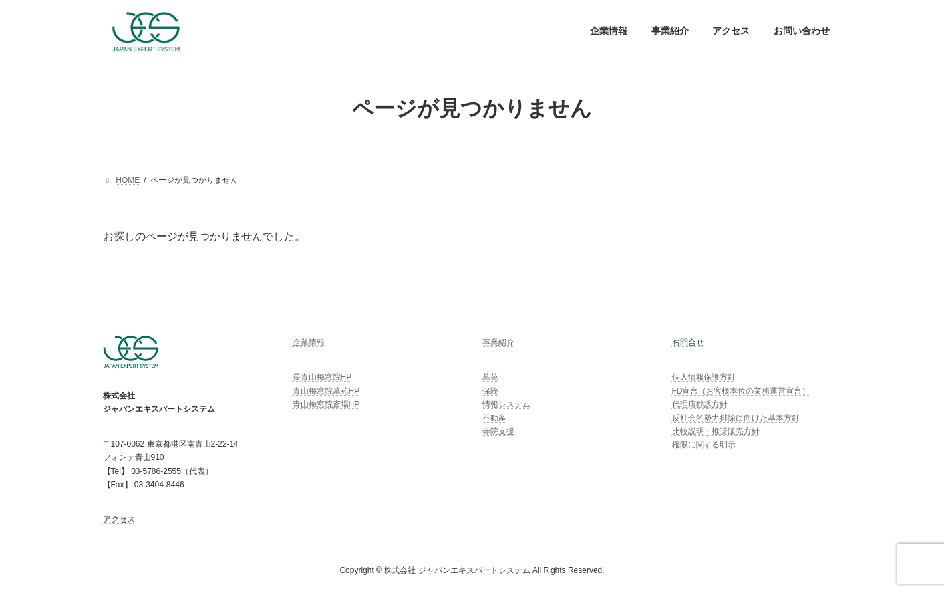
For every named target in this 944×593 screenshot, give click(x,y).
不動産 (494, 418)
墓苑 (490, 377)
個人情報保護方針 (704, 377)
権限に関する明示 (704, 445)
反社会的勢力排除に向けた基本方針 (736, 418)
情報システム (506, 404)
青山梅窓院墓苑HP (326, 391)
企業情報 (309, 342)
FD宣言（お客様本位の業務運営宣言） (741, 391)
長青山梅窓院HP (322, 377)
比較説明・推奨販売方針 (716, 431)
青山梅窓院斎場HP (326, 404)
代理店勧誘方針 (700, 404)
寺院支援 (498, 431)
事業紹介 (498, 342)
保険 (490, 391)
